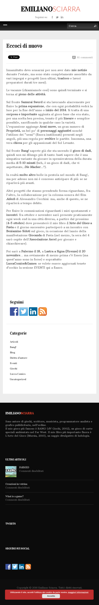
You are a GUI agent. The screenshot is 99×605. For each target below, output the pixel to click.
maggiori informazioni (78, 592)
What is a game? (14, 496)
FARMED (24, 467)
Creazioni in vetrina (16, 484)
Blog (12, 352)
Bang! (13, 347)
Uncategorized (18, 379)
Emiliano (50, 9)
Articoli (14, 341)
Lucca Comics (18, 374)
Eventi (13, 363)
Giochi (13, 368)
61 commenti (82, 57)
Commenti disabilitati (31, 471)
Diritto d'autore (18, 357)
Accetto (51, 596)
